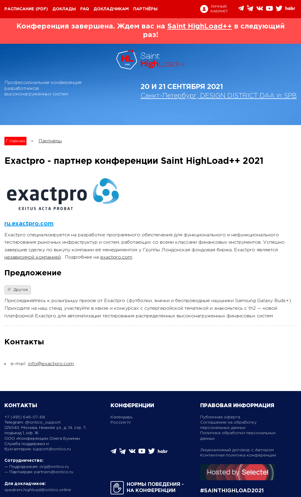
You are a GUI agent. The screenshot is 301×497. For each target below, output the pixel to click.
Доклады (64, 9)
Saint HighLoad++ (199, 26)
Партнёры (145, 9)
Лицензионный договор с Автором (237, 450)
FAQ (84, 9)
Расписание (19, 9)
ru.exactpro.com (28, 223)
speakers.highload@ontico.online (37, 490)
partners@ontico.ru (53, 472)
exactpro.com (116, 257)
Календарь (122, 417)
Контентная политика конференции (238, 455)
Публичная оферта (220, 417)
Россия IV (121, 422)
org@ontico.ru (54, 467)
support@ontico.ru (52, 449)
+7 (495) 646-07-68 (24, 417)
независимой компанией (32, 257)
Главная (15, 141)
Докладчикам (111, 9)
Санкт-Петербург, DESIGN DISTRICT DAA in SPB (219, 96)
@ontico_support (43, 422)
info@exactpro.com (51, 364)
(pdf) (42, 9)
